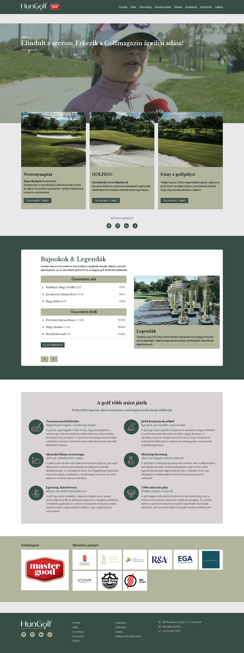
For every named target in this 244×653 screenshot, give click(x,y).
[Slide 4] (130, 106)
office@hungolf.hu (171, 626)
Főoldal (123, 7)
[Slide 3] (124, 106)
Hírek (133, 7)
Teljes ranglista (53, 345)
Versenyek (78, 636)
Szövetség (145, 7)
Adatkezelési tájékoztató (128, 636)
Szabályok (191, 7)
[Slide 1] (114, 106)
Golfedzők (206, 7)
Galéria (219, 7)
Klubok (178, 7)
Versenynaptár (163, 7)
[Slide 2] (119, 106)
